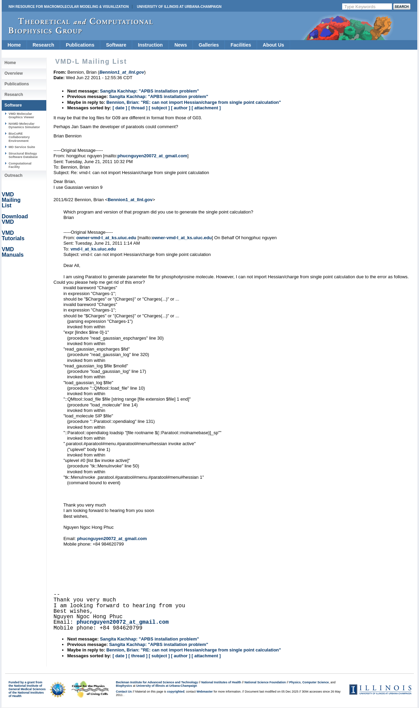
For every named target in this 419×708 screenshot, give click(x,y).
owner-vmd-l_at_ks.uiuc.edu (106, 237)
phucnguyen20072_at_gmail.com (152, 155)
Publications (80, 45)
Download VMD (15, 219)
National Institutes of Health (221, 682)
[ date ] (119, 107)
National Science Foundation (265, 682)
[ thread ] (137, 107)
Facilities (240, 45)
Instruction (150, 45)
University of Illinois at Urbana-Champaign (179, 7)
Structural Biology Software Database (23, 155)
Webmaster (204, 691)
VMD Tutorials (13, 235)
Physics (295, 682)
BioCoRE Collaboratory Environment (19, 137)
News (181, 45)
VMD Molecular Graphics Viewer (21, 115)
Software (116, 45)
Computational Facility (20, 165)
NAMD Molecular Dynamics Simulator (24, 125)
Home (14, 45)
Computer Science (315, 682)
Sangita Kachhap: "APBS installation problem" (149, 91)
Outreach (13, 175)
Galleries (209, 45)
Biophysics (124, 685)
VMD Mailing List (11, 200)
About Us (273, 45)
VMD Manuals (13, 252)
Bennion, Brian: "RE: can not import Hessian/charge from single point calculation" (193, 102)
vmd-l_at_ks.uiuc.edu (93, 249)
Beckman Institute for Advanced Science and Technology (157, 682)
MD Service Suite (22, 147)
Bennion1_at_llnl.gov (130, 199)
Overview (13, 73)
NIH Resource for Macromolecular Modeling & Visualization (69, 7)
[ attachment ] (206, 107)
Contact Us (124, 691)
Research (43, 45)
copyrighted (175, 691)
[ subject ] (159, 107)
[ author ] (180, 107)
